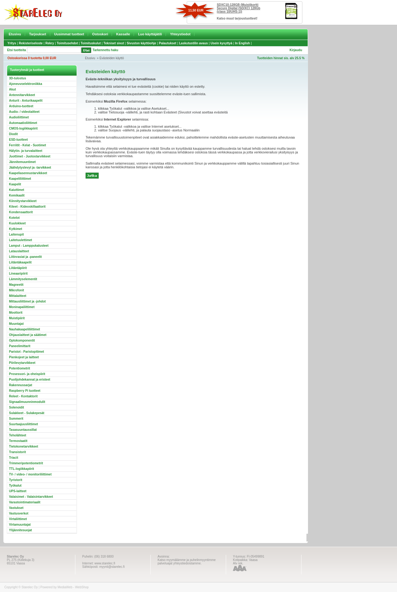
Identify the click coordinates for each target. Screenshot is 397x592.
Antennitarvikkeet (22, 95)
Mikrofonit (16, 290)
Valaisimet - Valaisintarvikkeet (31, 496)
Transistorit (17, 452)
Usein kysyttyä (221, 43)
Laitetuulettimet (20, 240)
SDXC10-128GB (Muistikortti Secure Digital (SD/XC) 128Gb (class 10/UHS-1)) (238, 8)
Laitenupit (16, 234)
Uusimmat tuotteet (69, 34)
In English (242, 43)
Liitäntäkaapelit (20, 262)
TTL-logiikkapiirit (21, 469)
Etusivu (15, 34)
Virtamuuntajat (20, 524)
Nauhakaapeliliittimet (24, 329)
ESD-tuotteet (18, 139)
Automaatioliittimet (23, 123)
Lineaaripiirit (18, 273)
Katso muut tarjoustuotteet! (237, 18)
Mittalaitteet (17, 296)
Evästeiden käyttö (112, 58)
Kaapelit (15, 184)
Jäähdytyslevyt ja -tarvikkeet (30, 167)
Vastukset (16, 508)
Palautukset (167, 43)
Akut (12, 89)
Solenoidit (16, 407)
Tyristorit (15, 480)
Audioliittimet (19, 117)
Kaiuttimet (16, 190)
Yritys (11, 43)
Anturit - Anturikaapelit (25, 100)
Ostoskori (100, 34)
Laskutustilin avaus (193, 43)
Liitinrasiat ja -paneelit (25, 256)
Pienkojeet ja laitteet (24, 357)
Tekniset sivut (114, 43)
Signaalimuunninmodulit (27, 402)
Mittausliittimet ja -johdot (27, 301)
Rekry (49, 43)
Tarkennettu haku (105, 50)
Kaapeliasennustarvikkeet (28, 173)
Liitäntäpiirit (18, 268)
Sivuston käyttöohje (141, 43)
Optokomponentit (22, 340)
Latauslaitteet (19, 251)
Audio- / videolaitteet (24, 111)
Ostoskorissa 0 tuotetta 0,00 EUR (31, 58)
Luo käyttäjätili (150, 34)
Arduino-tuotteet (21, 106)
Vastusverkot (18, 513)
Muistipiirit (17, 318)
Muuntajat (16, 323)
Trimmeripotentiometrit (26, 463)
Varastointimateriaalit (24, 502)
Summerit (16, 418)
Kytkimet (15, 229)
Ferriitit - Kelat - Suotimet (27, 145)
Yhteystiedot (180, 34)
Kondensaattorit (21, 212)
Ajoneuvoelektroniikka (25, 84)
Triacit (13, 457)
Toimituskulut (91, 43)
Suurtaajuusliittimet (23, 424)
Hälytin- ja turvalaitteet (25, 150)
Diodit (13, 134)
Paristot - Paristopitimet (26, 351)
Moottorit (15, 312)
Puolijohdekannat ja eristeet (29, 379)
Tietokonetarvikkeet (23, 446)
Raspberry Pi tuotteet (24, 390)
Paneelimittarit (19, 346)
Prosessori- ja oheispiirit (27, 374)
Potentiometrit (19, 368)
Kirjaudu (295, 50)
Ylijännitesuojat (20, 530)
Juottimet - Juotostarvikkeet (29, 156)
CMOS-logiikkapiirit (23, 128)
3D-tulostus (17, 78)
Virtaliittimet (18, 519)
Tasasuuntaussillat (23, 429)
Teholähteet (17, 435)
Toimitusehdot (67, 43)
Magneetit (16, 284)
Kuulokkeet (17, 223)
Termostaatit (18, 441)
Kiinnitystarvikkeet (23, 201)
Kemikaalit (17, 195)
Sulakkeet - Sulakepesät (26, 413)
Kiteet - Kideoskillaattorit (27, 206)
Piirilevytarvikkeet (22, 362)
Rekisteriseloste (31, 43)
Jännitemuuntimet (22, 162)
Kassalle (123, 34)
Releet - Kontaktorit (23, 396)
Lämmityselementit (23, 279)
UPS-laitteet (17, 491)
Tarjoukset (37, 34)
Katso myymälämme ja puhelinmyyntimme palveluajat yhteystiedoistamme (187, 561)
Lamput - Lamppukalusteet (28, 245)
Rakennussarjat (20, 385)
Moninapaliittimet (21, 307)
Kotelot (14, 217)
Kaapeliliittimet (20, 178)
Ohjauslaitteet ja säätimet (28, 335)
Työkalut (15, 485)
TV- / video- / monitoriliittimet (30, 474)
